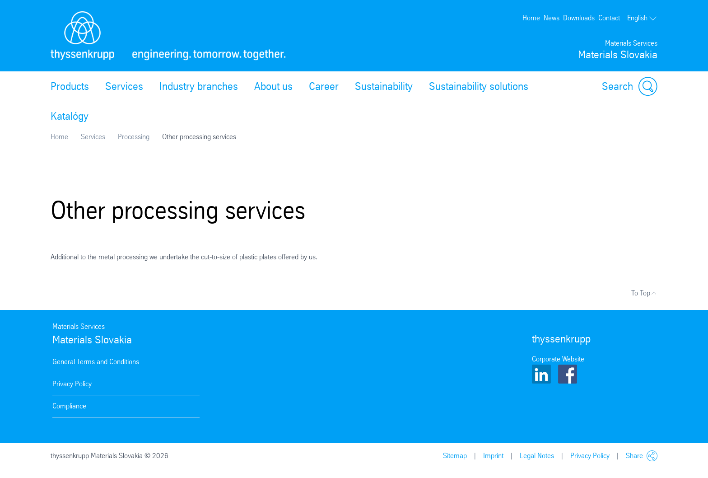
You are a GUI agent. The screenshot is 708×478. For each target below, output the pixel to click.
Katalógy (69, 116)
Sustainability (384, 86)
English (642, 18)
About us (273, 86)
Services (124, 86)
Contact (609, 18)
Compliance (69, 406)
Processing (133, 136)
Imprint (493, 455)
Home (531, 18)
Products (70, 86)
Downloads (579, 18)
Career (324, 86)
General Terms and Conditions (95, 361)
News (551, 18)
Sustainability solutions (478, 86)
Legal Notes (537, 455)
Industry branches (198, 86)
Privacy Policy (72, 384)
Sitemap (455, 455)
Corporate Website (558, 359)
